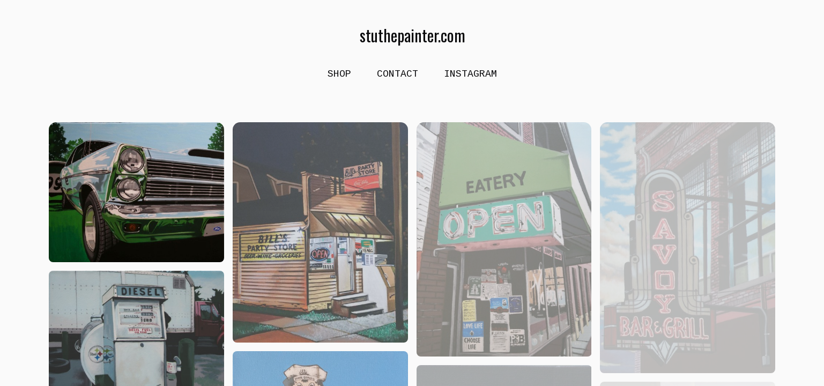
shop (339, 74)
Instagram (470, 74)
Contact (397, 74)
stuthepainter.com (412, 35)
